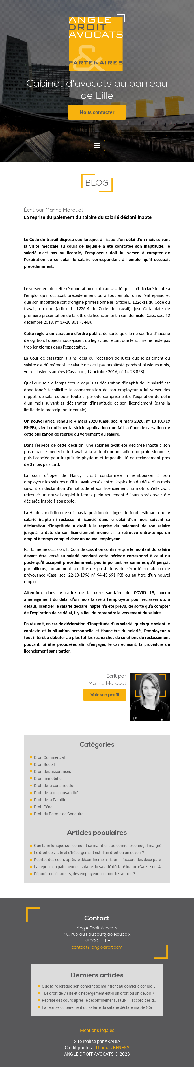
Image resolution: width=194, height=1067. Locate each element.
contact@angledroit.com (97, 947)
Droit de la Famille (50, 799)
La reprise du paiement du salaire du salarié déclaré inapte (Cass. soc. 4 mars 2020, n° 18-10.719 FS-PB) (99, 866)
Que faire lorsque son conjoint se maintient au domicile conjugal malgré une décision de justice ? (99, 845)
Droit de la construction (55, 785)
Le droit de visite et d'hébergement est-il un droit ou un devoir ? (89, 852)
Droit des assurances (52, 771)
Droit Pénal (44, 806)
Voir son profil (104, 694)
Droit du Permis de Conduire (58, 813)
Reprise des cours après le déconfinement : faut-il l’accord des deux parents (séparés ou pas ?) (99, 859)
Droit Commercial (49, 757)
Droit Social (44, 764)
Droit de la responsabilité (56, 792)
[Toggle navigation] (97, 145)
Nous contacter (97, 112)
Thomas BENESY (112, 1047)
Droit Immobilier (48, 778)
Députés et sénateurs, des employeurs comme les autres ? (84, 873)
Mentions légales (97, 1030)
